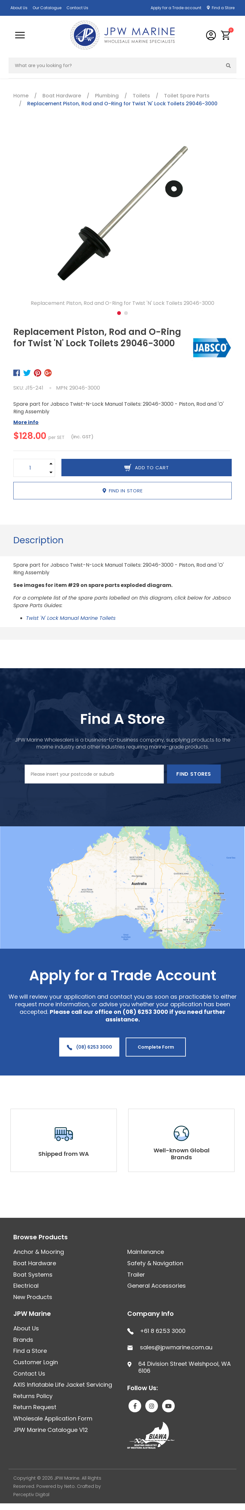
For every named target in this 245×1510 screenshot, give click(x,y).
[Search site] (228, 65)
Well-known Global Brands (182, 1153)
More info (26, 422)
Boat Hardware (34, 1263)
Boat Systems (33, 1275)
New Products (32, 1297)
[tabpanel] (122, 219)
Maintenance (145, 1252)
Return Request (34, 1407)
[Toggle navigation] (20, 35)
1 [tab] (119, 313)
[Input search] (115, 65)
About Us (19, 7)
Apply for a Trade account (176, 7)
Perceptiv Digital (31, 1494)
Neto (69, 1486)
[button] (226, 35)
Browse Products (40, 1237)
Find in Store (123, 490)
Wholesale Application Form (52, 1418)
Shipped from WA (63, 1154)
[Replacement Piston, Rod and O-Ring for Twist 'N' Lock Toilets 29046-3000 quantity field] (30, 468)
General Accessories (156, 1286)
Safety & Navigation (155, 1263)
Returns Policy (33, 1396)
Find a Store (223, 7)
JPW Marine (32, 1313)
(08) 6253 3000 (89, 1047)
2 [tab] (126, 313)
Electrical (26, 1286)
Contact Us (77, 7)
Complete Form (156, 1047)
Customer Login (35, 1362)
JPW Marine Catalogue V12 (50, 1430)
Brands (23, 1340)
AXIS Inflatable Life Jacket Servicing (62, 1385)
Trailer (136, 1275)
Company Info (150, 1313)
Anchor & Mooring (38, 1252)
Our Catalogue (47, 7)
